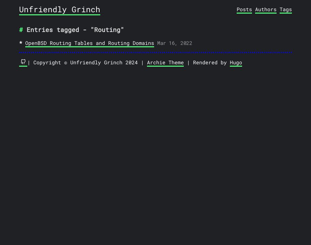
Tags (286, 9)
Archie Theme (165, 62)
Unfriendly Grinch (59, 9)
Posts (244, 9)
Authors (266, 9)
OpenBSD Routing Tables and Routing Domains (89, 42)
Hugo (236, 62)
